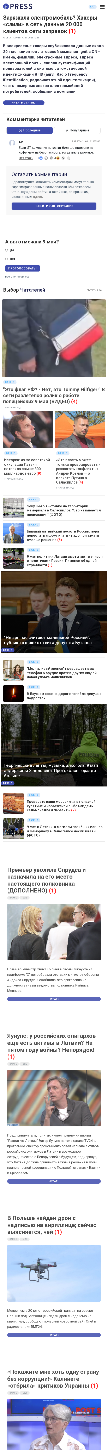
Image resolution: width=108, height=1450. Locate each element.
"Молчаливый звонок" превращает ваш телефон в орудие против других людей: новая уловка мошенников (62, 672)
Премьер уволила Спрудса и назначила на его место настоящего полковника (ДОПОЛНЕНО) (46, 880)
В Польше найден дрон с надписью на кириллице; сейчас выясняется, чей (51, 1225)
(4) (74, 401)
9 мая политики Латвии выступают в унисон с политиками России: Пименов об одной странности (65, 560)
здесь (38, 197)
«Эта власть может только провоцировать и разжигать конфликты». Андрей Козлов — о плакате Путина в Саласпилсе (78, 471)
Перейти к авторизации (54, 206)
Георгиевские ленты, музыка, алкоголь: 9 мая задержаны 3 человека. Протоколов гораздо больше (51, 770)
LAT (92, 6)
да (12, 250)
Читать (54, 999)
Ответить (26, 158)
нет (12, 259)
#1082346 (95, 141)
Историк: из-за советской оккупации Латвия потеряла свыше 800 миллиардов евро (27, 466)
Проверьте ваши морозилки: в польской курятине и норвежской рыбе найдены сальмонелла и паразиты (61, 805)
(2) (73, 810)
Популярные (77, 130)
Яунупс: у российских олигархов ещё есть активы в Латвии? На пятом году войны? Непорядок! (51, 1042)
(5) (59, 540)
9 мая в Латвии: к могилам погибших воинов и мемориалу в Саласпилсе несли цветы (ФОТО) (65, 831)
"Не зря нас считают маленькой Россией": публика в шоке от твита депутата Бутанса (48, 640)
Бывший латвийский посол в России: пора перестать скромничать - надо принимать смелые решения (63, 535)
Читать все (94, 290)
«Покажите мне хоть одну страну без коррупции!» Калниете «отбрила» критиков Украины (53, 1378)
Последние (30, 130)
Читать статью (24, 102)
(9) (39, 473)
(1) (72, 31)
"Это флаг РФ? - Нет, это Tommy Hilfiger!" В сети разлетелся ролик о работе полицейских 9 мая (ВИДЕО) (54, 395)
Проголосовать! (22, 268)
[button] (102, 7)
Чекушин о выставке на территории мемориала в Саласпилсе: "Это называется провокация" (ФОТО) (64, 510)
